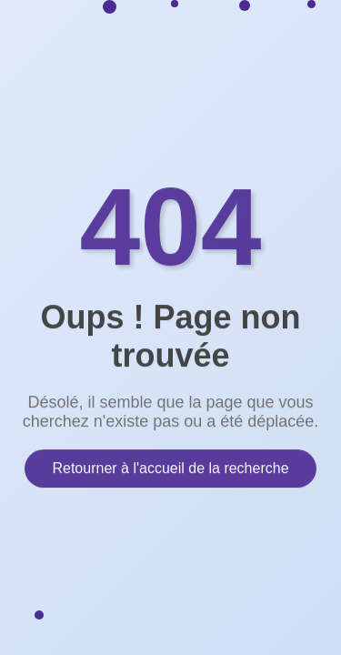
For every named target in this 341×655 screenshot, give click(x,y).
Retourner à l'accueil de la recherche (170, 467)
